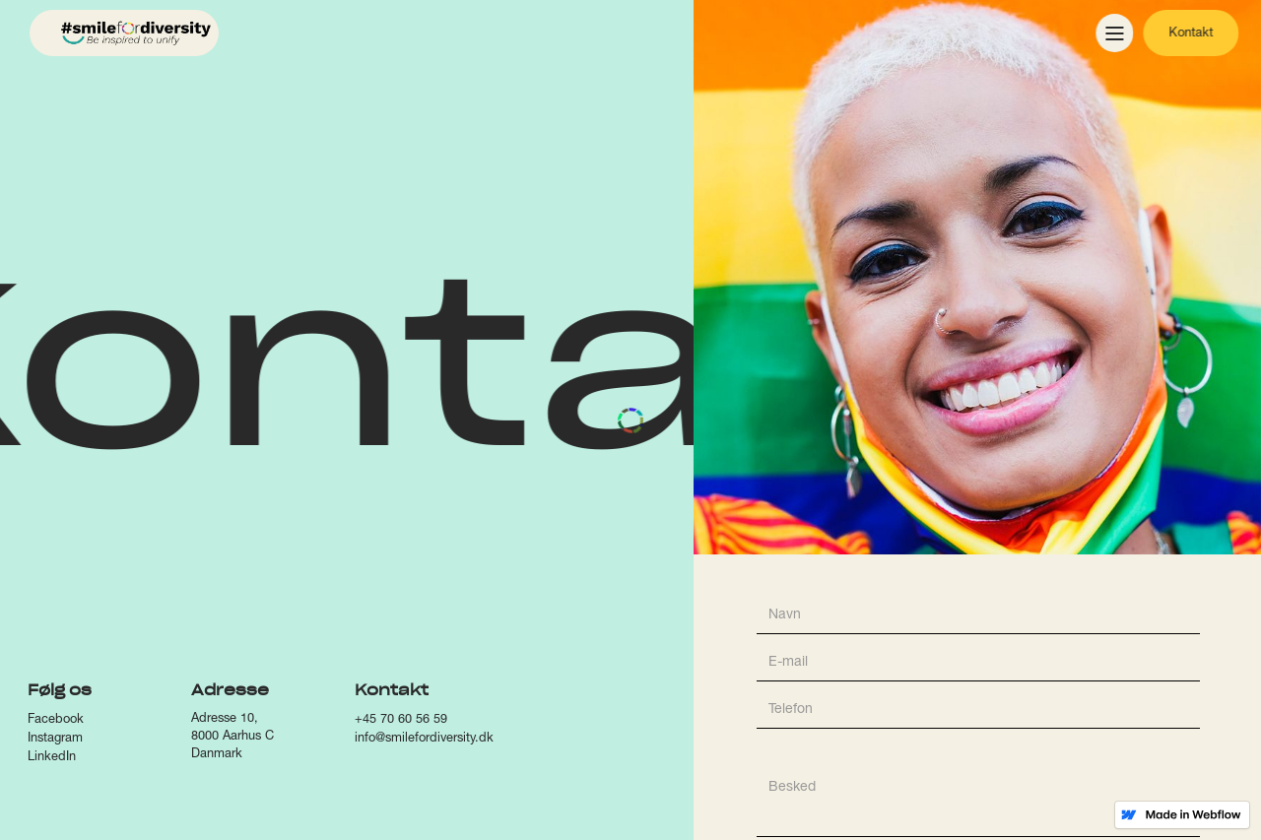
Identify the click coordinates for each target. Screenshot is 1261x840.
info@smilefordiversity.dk (424, 738)
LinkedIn (52, 757)
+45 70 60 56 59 (401, 720)
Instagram (55, 738)
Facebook (56, 720)
